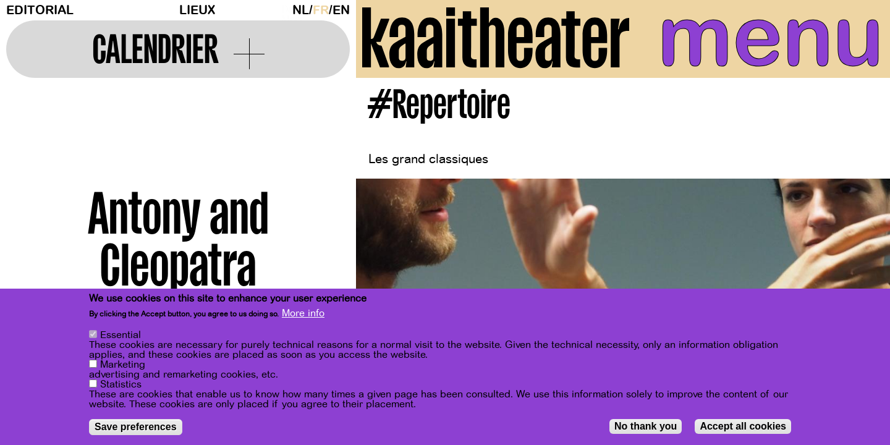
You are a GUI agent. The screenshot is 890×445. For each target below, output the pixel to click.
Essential (120, 336)
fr (321, 10)
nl (300, 10)
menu (771, 37)
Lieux (197, 10)
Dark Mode (283, 9)
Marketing (122, 366)
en (341, 10)
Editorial (40, 10)
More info (303, 315)
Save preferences (136, 428)
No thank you (645, 427)
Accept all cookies (743, 427)
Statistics (121, 385)
